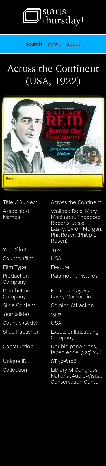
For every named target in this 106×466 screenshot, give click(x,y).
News (54, 44)
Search (34, 44)
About (73, 44)
